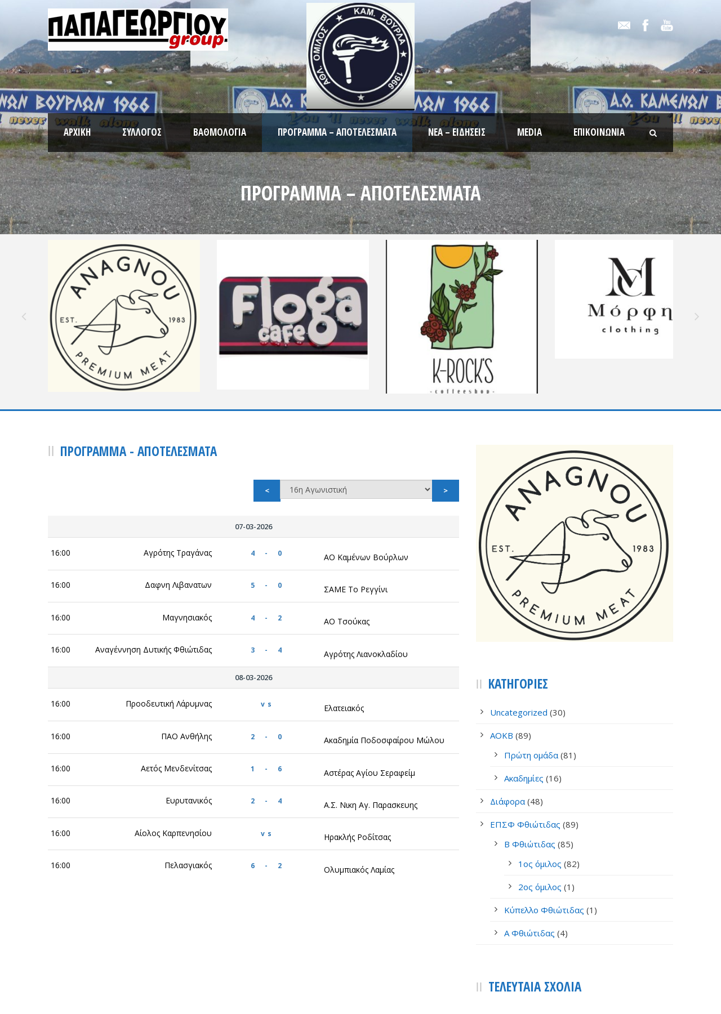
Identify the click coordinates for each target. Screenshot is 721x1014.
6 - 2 (267, 803)
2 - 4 (267, 739)
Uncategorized (519, 650)
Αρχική (77, 132)
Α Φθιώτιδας (529, 871)
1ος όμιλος (540, 802)
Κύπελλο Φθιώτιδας (544, 848)
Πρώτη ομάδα (531, 693)
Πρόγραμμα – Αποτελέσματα (337, 132)
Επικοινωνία (599, 132)
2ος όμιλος (540, 825)
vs (267, 642)
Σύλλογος (142, 132)
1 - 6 (267, 707)
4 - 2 (267, 556)
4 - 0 (267, 491)
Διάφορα (507, 739)
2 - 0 (267, 675)
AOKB (501, 674)
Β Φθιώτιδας (529, 782)
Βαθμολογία (219, 132)
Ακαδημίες (524, 716)
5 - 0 (267, 524)
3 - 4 (267, 588)
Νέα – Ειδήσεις (457, 132)
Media (529, 132)
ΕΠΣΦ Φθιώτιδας (525, 763)
